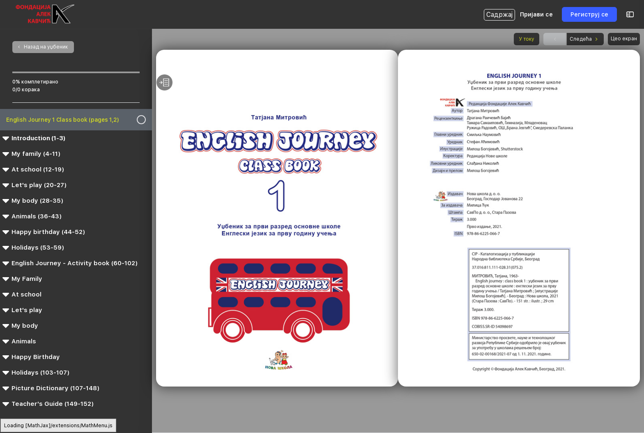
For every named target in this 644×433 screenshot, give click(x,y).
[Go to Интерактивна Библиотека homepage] (45, 13)
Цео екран (624, 39)
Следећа (585, 39)
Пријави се (536, 14)
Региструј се (589, 14)
